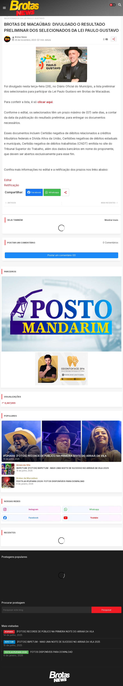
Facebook (36, 192)
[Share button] (65, 192)
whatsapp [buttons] (94, 509)
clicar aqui (45, 102)
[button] (112, 4)
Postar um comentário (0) (61, 255)
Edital (7, 180)
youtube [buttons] (94, 518)
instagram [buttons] (33, 509)
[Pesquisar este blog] (46, 610)
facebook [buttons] (33, 518)
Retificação (11, 185)
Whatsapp (54, 192)
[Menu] (4, 8)
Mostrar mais (111, 220)
